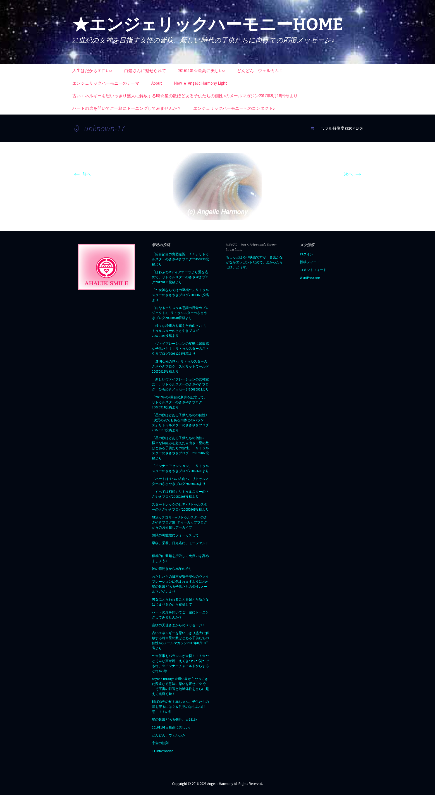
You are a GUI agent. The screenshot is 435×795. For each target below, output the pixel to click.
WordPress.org (310, 277)
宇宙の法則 (160, 743)
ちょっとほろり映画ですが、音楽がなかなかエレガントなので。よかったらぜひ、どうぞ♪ (254, 262)
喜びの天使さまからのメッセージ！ (178, 625)
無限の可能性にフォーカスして (175, 535)
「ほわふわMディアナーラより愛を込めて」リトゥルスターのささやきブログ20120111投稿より (180, 277)
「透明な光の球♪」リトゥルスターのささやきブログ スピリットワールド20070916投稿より (180, 366)
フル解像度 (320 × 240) (344, 128)
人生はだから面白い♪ (92, 70)
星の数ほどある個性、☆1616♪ (174, 719)
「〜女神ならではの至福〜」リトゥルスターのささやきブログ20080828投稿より (180, 295)
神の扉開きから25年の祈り (172, 569)
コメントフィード (313, 270)
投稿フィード (310, 262)
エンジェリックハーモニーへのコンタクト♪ (234, 108)
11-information (162, 751)
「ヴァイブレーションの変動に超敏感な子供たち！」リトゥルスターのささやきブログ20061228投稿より (180, 348)
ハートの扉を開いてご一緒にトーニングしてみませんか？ (126, 108)
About (156, 83)
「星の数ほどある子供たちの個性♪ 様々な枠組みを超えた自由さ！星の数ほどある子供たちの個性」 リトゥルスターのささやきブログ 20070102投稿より (180, 448)
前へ (81, 174)
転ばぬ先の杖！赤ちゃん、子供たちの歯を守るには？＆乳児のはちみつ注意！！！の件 (180, 706)
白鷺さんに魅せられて (145, 70)
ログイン (306, 254)
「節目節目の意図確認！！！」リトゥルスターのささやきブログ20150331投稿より (180, 259)
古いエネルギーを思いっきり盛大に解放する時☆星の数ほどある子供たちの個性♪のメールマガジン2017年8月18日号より (185, 95)
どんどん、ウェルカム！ (260, 70)
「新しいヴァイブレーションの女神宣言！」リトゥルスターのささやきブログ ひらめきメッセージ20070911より (180, 384)
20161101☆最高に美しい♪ (201, 70)
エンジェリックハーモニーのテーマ (105, 83)
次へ (353, 174)
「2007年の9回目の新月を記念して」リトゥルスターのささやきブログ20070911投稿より (179, 402)
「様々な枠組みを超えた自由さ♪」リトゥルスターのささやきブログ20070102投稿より (179, 330)
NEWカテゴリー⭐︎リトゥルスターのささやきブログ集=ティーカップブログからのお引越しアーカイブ (179, 522)
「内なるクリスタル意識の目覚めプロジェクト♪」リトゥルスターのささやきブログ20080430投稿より (180, 313)
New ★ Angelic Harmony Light (200, 83)
